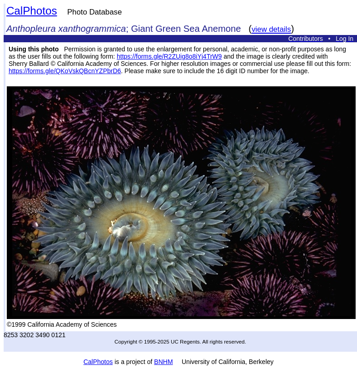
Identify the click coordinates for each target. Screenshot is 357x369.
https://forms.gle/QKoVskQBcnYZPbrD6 (65, 71)
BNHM (163, 361)
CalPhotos (31, 11)
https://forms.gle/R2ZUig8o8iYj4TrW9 (169, 56)
